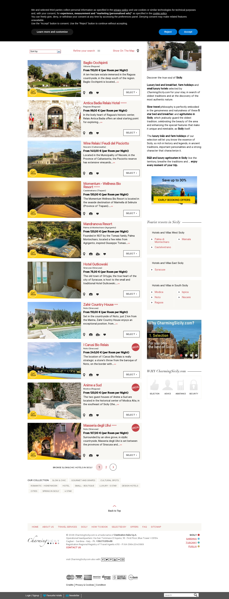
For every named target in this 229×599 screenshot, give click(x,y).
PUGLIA (194, 546)
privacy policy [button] (121, 10)
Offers (134, 527)
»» (118, 82)
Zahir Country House (98, 305)
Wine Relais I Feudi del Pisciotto (106, 144)
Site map (156, 527)
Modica (159, 292)
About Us (48, 527)
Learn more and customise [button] (52, 31)
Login (28, 595)
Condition (101, 585)
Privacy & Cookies (84, 585)
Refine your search (84, 51)
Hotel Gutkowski (95, 265)
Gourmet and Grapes (83, 480)
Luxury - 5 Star (108, 486)
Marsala (186, 239)
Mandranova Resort (97, 224)
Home (35, 527)
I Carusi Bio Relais (96, 345)
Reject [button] (168, 31)
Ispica (185, 292)
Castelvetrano (163, 247)
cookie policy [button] (160, 13)
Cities (34, 491)
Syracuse (160, 270)
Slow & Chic (59, 480)
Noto (158, 297)
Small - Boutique (84, 486)
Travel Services (67, 527)
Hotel (66, 486)
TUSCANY (193, 543)
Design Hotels (130, 486)
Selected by (119, 527)
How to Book (100, 527)
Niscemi (186, 297)
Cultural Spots (109, 480)
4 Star (68, 491)
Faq (144, 527)
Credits (70, 585)
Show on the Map (123, 51)
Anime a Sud (92, 386)
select (131, 92)
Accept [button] (188, 31)
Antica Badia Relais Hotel (101, 103)
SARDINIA (193, 539)
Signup (35, 595)
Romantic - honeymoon (44, 486)
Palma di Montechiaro (162, 241)
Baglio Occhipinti (95, 63)
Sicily (84, 527)
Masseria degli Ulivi (97, 426)
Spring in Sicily (51, 491)
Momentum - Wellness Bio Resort (102, 186)
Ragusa (159, 302)
